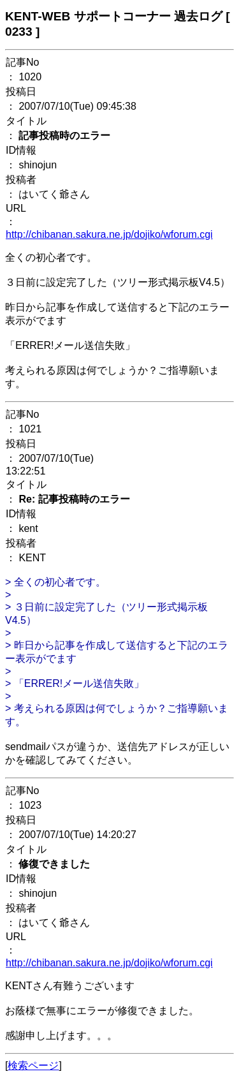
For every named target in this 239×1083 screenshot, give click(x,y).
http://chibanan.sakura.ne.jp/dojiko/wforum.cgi (109, 234)
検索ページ (33, 1065)
